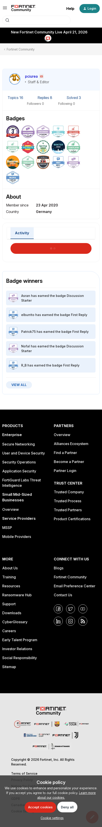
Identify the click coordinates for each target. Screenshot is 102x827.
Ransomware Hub (17, 595)
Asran (25, 296)
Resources (11, 586)
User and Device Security (23, 453)
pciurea (31, 76)
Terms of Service (24, 773)
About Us (10, 568)
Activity (22, 233)
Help (70, 8)
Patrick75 (28, 331)
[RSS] (82, 621)
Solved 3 (74, 97)
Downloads (11, 613)
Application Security (19, 471)
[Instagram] (70, 621)
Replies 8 (45, 97)
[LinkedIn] (58, 621)
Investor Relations (17, 649)
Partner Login (65, 470)
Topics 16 (16, 97)
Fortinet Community (21, 49)
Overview (10, 509)
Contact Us (63, 595)
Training (9, 577)
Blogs (58, 568)
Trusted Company (69, 492)
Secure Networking (18, 444)
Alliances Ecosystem (71, 443)
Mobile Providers (16, 536)
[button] (5, 9)
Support (9, 604)
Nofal (25, 346)
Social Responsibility (19, 658)
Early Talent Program (19, 640)
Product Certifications (72, 519)
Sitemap (9, 667)
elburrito (27, 315)
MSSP (7, 527)
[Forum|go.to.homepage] (23, 8)
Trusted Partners (68, 510)
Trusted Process (67, 501)
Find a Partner (65, 452)
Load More (51, 247)
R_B (24, 365)
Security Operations (19, 462)
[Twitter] (70, 608)
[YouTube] (82, 608)
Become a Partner (69, 461)
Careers (9, 631)
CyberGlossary (14, 622)
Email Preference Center (74, 586)
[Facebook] (58, 608)
